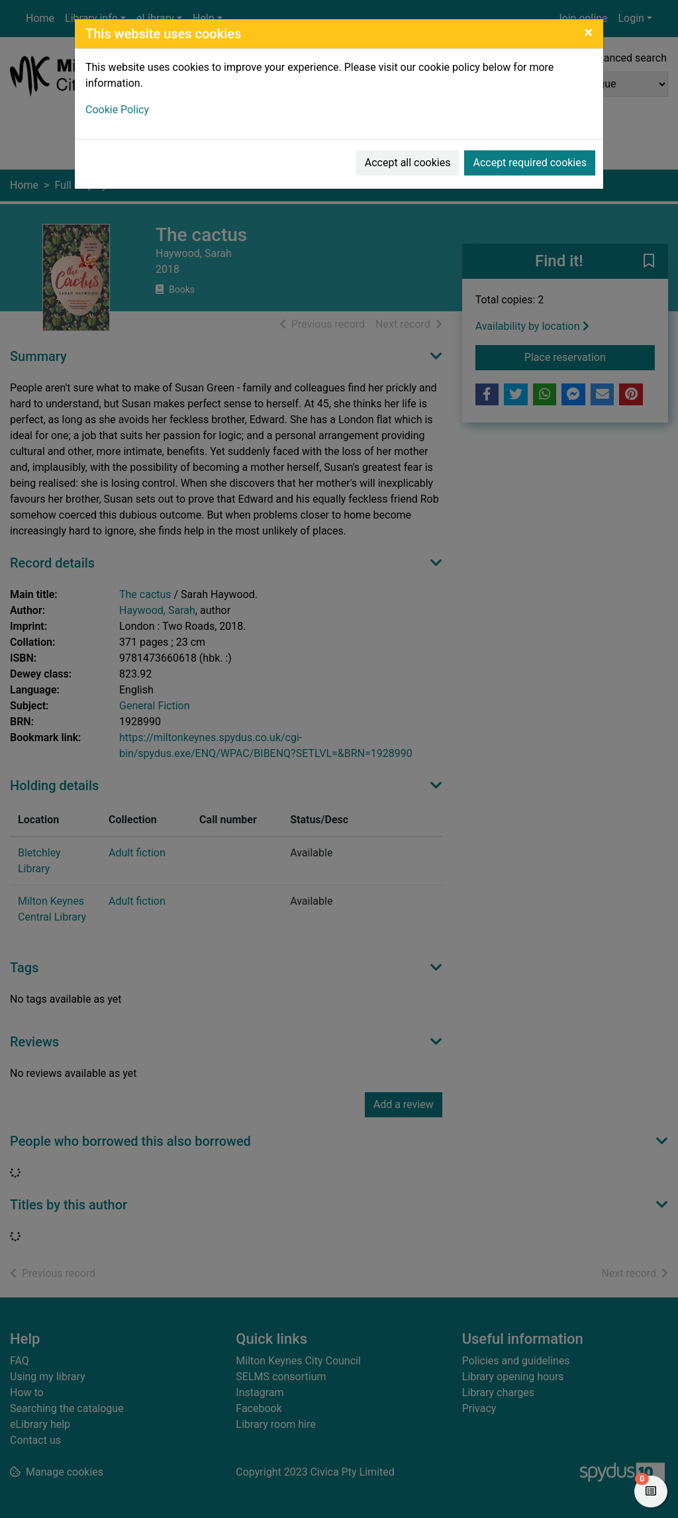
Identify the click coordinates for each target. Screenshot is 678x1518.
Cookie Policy (117, 109)
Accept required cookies (530, 162)
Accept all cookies (408, 162)
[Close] (588, 32)
